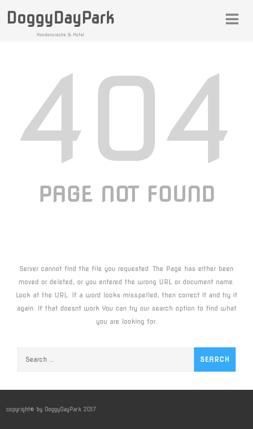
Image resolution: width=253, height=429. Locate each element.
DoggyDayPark (60, 18)
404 (126, 119)
